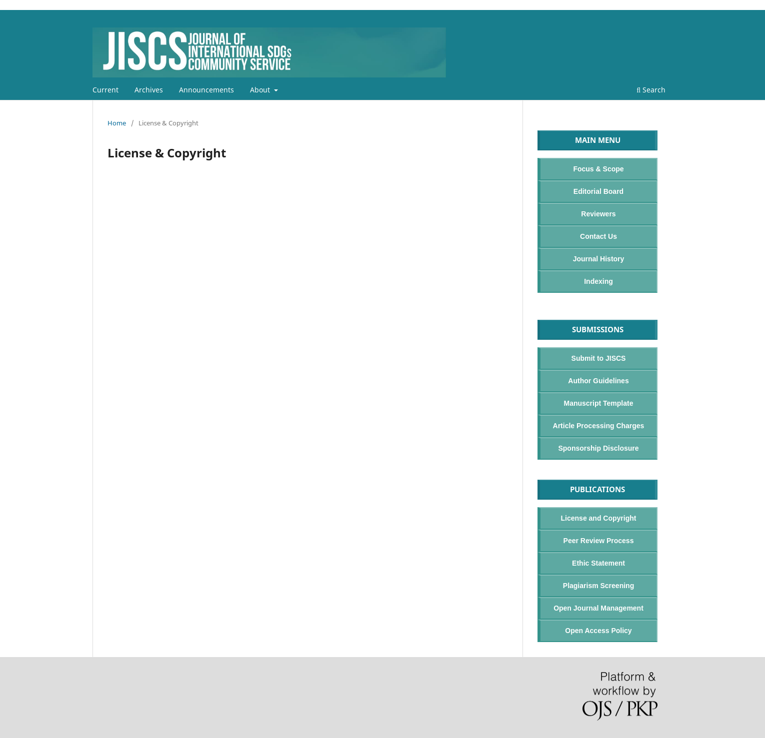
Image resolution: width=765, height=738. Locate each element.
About (261, 89)
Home (117, 122)
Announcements (206, 89)
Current (105, 89)
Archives (148, 89)
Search (651, 89)
